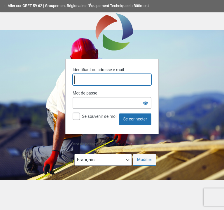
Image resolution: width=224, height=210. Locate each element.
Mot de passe (85, 93)
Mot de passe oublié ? (90, 144)
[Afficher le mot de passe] (145, 103)
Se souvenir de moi (99, 116)
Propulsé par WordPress (112, 31)
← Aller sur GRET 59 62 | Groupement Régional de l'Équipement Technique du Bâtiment (76, 6)
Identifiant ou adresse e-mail (98, 69)
